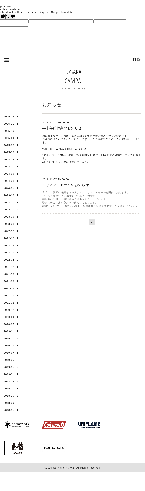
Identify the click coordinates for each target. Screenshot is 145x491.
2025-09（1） (12, 138)
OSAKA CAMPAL (74, 76)
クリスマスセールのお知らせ (65, 185)
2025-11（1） (12, 123)
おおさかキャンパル (64, 468)
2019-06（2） (12, 360)
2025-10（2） (12, 130)
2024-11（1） (12, 166)
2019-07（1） (12, 352)
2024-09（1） (12, 173)
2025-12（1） (12, 116)
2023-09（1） (12, 216)
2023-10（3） (12, 209)
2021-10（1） (12, 274)
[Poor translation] (10, 16)
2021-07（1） (12, 295)
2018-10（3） (12, 395)
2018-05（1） (12, 410)
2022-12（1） (12, 231)
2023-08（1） (12, 224)
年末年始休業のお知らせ (62, 128)
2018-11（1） (12, 388)
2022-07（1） (12, 252)
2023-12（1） (12, 195)
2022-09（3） (12, 245)
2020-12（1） (12, 309)
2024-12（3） (12, 159)
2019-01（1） (12, 374)
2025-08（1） (12, 145)
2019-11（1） (12, 331)
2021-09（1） (12, 281)
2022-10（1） (12, 238)
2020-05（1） (12, 324)
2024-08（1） (12, 181)
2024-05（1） (12, 188)
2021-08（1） (12, 288)
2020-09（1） (12, 317)
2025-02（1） (12, 152)
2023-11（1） (12, 202)
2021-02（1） (12, 302)
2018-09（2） (12, 403)
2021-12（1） (12, 266)
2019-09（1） (12, 345)
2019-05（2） (12, 367)
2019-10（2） (12, 338)
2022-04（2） (12, 259)
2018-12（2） (12, 381)
